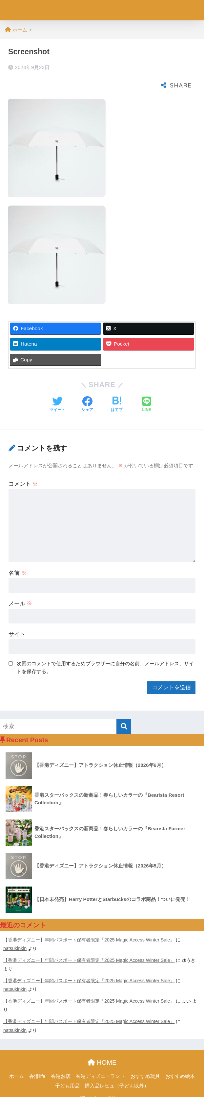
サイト (17, 616)
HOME (102, 1044)
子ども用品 (67, 1067)
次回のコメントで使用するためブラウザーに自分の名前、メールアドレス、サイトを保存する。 (105, 649)
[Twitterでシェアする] (57, 387)
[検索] (123, 708)
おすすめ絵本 (180, 1058)
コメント (23, 466)
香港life (37, 1058)
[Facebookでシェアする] (87, 387)
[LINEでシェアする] (146, 387)
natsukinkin (15, 930)
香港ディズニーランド (100, 1058)
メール (20, 585)
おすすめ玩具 (145, 1058)
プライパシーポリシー (101, 1080)
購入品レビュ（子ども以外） (117, 1067)
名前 (18, 555)
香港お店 (61, 1058)
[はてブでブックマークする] (117, 387)
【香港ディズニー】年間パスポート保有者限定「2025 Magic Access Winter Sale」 (88, 921)
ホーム (16, 1058)
